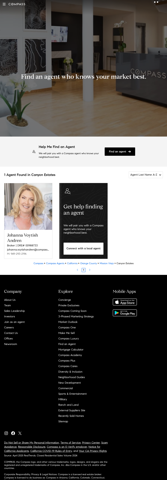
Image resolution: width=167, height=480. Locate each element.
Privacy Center (91, 442)
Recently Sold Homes (71, 415)
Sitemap (63, 421)
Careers (9, 327)
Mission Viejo (107, 263)
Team (7, 305)
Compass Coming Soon (72, 311)
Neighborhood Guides (71, 377)
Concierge (64, 299)
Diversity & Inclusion (70, 371)
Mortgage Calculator (71, 349)
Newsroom (10, 344)
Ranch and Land (68, 404)
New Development (69, 382)
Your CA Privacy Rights (93, 451)
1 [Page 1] (83, 269)
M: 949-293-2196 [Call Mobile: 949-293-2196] (17, 253)
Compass (38, 263)
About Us (9, 299)
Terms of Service (70, 442)
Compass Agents (55, 263)
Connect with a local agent (83, 248)
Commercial (65, 388)
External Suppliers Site (71, 410)
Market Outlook (67, 322)
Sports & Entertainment (72, 393)
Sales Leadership (14, 311)
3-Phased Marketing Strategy (76, 316)
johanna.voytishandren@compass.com (28, 249)
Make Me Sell (66, 333)
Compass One (67, 327)
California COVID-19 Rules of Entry (51, 451)
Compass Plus (66, 360)
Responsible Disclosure (31, 446)
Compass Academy (70, 355)
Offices (8, 338)
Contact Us (11, 333)
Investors (9, 316)
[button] (4, 4)
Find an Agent (67, 344)
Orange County (88, 263)
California (72, 263)
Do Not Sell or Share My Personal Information (31, 442)
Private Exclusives (68, 305)
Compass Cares (67, 366)
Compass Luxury (68, 338)
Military (62, 399)
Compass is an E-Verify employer (67, 446)
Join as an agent (14, 322)
